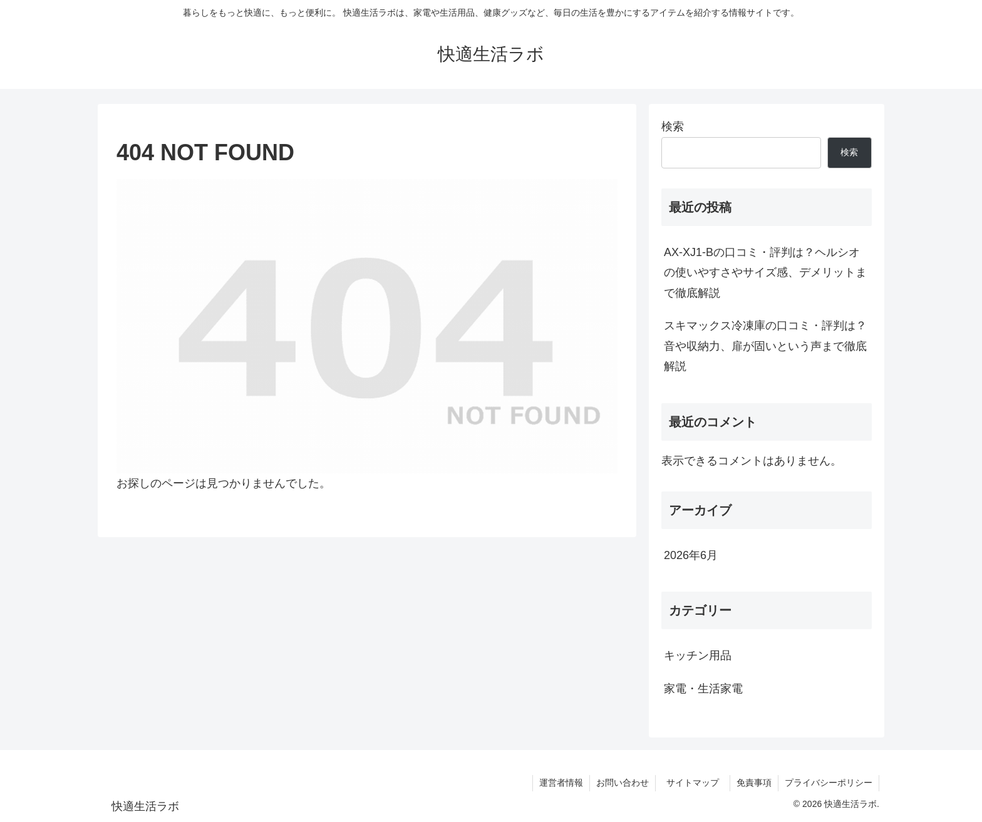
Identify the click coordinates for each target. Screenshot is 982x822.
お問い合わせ (622, 783)
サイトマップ (697, 783)
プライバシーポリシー (828, 783)
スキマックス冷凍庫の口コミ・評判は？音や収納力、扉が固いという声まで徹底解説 (765, 345)
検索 (672, 126)
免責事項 (754, 783)
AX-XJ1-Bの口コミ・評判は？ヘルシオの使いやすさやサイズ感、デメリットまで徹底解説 (765, 272)
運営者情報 (561, 783)
